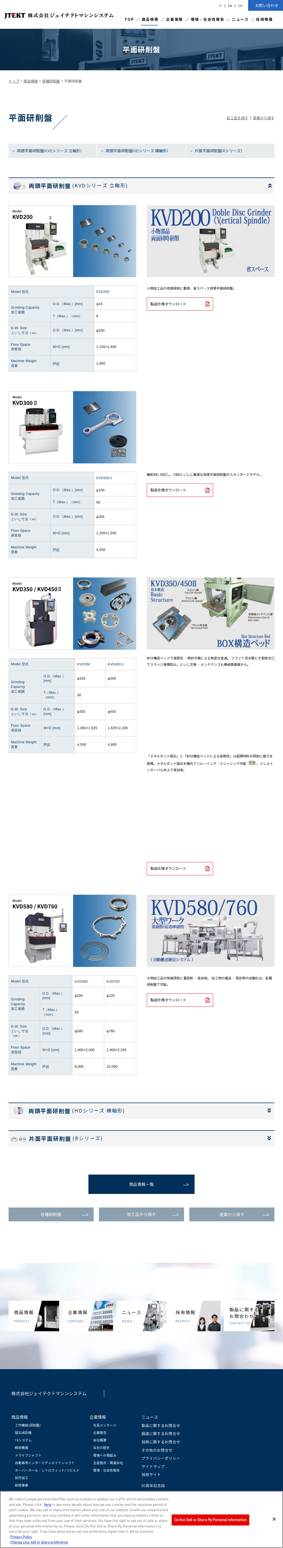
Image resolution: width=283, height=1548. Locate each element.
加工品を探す (237, 118)
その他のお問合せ (157, 1450)
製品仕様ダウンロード (179, 303)
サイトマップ (153, 1466)
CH (240, 5)
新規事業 (21, 1485)
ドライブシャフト (28, 1455)
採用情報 (264, 19)
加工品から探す (141, 1214)
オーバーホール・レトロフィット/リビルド (47, 1470)
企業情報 (174, 19)
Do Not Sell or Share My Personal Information (210, 1520)
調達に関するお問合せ (161, 1433)
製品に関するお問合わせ (251, 1316)
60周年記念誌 (153, 1485)
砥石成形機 (23, 1433)
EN (230, 5)
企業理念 (99, 1433)
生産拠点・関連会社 (108, 1463)
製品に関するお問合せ (161, 1425)
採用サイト (151, 1474)
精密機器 (21, 1447)
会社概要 (99, 1440)
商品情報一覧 (141, 1184)
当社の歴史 (101, 1447)
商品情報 (150, 19)
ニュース (240, 19)
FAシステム (23, 1440)
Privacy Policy (21, 1537)
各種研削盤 (51, 81)
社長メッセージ (104, 1425)
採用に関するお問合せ (161, 1441)
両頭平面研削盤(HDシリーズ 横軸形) (137, 150)
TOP (129, 19)
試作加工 (21, 1478)
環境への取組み (104, 1455)
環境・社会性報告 (208, 19)
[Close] (274, 1519)
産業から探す (263, 118)
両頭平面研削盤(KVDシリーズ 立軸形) (49, 150)
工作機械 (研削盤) (27, 1425)
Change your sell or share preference (39, 1543)
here (47, 1505)
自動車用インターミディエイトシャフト (45, 1463)
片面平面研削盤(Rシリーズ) (218, 150)
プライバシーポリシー (161, 1458)
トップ (14, 81)
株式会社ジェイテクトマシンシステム (49, 1393)
